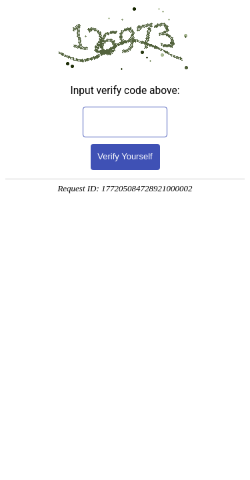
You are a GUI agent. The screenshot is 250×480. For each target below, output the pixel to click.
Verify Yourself (124, 156)
